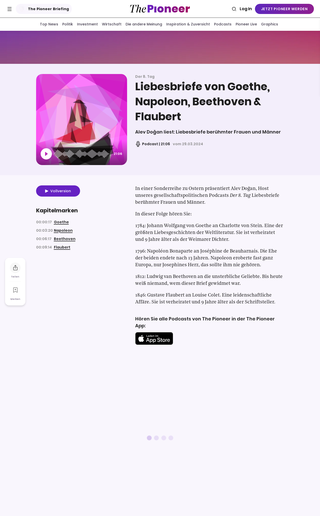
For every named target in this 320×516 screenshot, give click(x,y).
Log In (246, 9)
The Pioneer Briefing (43, 8)
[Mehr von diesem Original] (160, 48)
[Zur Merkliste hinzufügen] (15, 290)
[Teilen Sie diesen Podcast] (15, 268)
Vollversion (60, 192)
